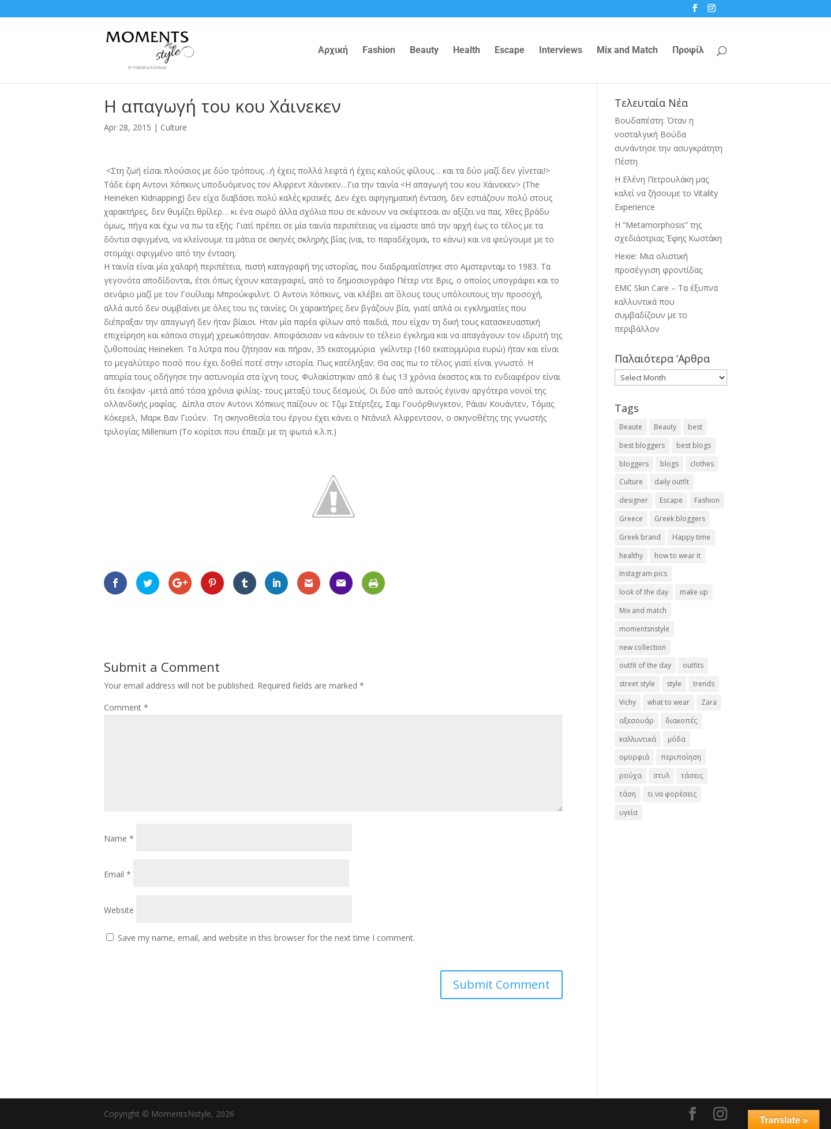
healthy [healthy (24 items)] (631, 555)
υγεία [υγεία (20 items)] (628, 812)
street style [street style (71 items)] (637, 684)
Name (119, 838)
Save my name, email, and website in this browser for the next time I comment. (266, 937)
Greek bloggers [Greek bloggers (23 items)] (679, 519)
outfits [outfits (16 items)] (693, 665)
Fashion (378, 50)
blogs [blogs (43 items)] (669, 464)
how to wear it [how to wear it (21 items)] (677, 555)
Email (117, 874)
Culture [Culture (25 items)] (631, 482)
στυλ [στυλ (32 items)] (661, 775)
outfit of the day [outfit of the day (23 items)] (645, 665)
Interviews (560, 50)
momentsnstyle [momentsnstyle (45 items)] (644, 629)
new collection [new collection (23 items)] (642, 647)
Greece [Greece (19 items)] (631, 519)
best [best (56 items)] (695, 427)
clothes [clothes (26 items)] (702, 464)
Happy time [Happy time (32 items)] (691, 537)
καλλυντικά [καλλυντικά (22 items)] (637, 739)
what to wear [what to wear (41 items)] (668, 702)
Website (119, 909)
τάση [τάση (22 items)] (627, 794)
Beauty (424, 50)
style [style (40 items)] (674, 684)
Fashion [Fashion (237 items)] (707, 500)
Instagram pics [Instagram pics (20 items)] (643, 573)
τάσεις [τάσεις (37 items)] (692, 775)
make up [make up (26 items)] (694, 592)
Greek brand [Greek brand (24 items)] (640, 537)
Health (466, 50)
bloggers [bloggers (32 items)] (634, 464)
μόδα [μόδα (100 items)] (677, 739)
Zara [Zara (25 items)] (709, 702)
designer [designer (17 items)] (633, 500)
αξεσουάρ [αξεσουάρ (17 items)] (636, 721)
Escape (510, 50)
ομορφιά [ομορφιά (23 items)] (634, 757)
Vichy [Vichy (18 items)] (627, 702)
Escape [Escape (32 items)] (671, 500)
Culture (173, 127)
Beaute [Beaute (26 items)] (630, 427)
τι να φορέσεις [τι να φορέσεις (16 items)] (672, 794)
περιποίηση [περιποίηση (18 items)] (681, 757)
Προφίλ (688, 50)
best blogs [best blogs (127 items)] (693, 445)
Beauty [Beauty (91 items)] (665, 427)
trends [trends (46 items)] (703, 684)
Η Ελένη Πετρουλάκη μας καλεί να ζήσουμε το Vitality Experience (666, 193)
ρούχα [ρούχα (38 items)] (630, 775)
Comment (126, 707)
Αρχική (333, 50)
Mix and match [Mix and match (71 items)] (643, 610)
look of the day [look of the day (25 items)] (643, 592)
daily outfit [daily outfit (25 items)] (671, 482)
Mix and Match (627, 50)
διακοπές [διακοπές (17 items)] (681, 721)
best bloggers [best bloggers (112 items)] (642, 445)
